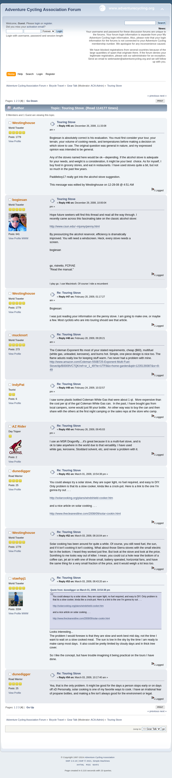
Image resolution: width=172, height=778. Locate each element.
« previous (153, 95)
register (48, 23)
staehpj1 (19, 578)
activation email (35, 26)
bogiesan (19, 200)
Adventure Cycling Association (99, 757)
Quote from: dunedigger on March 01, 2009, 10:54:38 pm (80, 590)
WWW (25, 238)
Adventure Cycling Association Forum (43, 9)
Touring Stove (66, 122)
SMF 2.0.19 (71, 761)
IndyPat (18, 385)
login (37, 23)
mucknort (20, 335)
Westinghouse (23, 123)
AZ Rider (19, 426)
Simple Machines (101, 761)
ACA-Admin (97, 85)
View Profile (15, 141)
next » (163, 95)
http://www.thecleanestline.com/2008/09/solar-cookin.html (85, 513)
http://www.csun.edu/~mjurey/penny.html (75, 226)
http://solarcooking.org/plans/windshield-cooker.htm (81, 498)
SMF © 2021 (85, 761)
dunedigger (21, 471)
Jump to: (137, 729)
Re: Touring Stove (69, 292)
